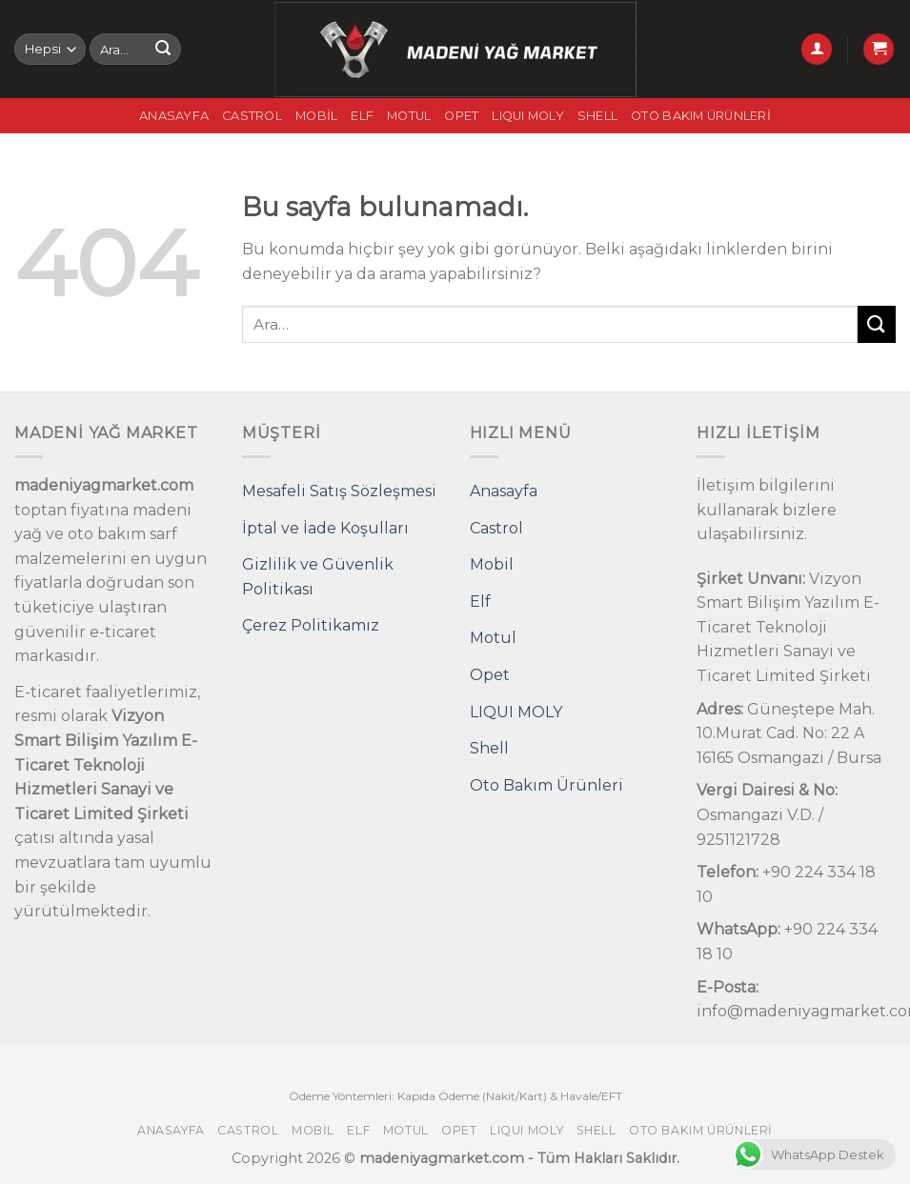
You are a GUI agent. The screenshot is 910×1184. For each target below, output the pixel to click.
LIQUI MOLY (528, 116)
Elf (362, 116)
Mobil (316, 116)
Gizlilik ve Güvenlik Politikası (318, 576)
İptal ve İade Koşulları (325, 528)
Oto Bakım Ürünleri (701, 116)
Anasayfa (174, 116)
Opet (461, 116)
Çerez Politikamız (310, 625)
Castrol (252, 116)
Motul (409, 116)
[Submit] (163, 49)
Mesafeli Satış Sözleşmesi (339, 491)
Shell (597, 116)
